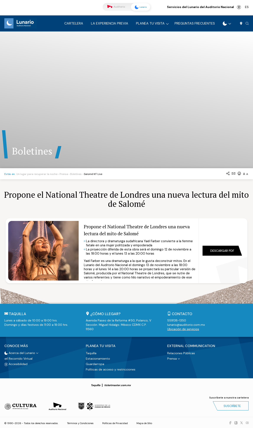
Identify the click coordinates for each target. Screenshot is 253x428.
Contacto (182, 313)
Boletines (76, 174)
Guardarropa (95, 363)
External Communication (191, 345)
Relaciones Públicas (181, 352)
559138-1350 (176, 320)
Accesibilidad (239, 7)
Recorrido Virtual (18, 358)
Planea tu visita (150, 23)
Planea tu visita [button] (100, 345)
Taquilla (91, 352)
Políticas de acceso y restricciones (110, 369)
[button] (247, 24)
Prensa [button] (172, 358)
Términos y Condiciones (80, 422)
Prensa (64, 174)
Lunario (139, 7)
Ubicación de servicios (183, 329)
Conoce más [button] (16, 345)
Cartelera (73, 23)
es (247, 7)
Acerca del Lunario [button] (19, 352)
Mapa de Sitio (144, 422)
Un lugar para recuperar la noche (36, 174)
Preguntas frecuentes (195, 23)
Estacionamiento (98, 358)
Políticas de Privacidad (115, 422)
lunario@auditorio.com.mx (186, 325)
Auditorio (116, 7)
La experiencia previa (109, 23)
